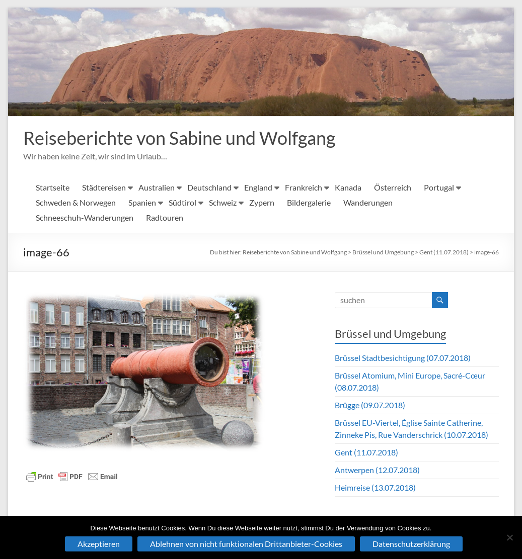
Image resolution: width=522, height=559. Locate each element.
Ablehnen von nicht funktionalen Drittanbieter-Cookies (246, 543)
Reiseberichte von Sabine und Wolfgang (179, 138)
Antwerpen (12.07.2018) (377, 470)
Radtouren (164, 218)
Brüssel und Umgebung (383, 252)
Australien (156, 188)
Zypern (261, 203)
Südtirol (182, 203)
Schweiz (223, 203)
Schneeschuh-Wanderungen (84, 218)
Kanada (348, 188)
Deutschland (209, 188)
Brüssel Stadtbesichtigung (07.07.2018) (403, 358)
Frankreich (303, 188)
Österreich (392, 188)
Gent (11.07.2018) (444, 252)
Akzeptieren (99, 543)
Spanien (142, 203)
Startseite (52, 188)
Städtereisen (104, 188)
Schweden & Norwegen (76, 203)
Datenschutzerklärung (411, 543)
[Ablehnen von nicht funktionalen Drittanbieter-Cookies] (509, 537)
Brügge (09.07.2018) (370, 405)
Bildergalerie (309, 203)
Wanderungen (368, 203)
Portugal (439, 188)
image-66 (486, 252)
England (258, 188)
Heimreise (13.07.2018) (375, 488)
